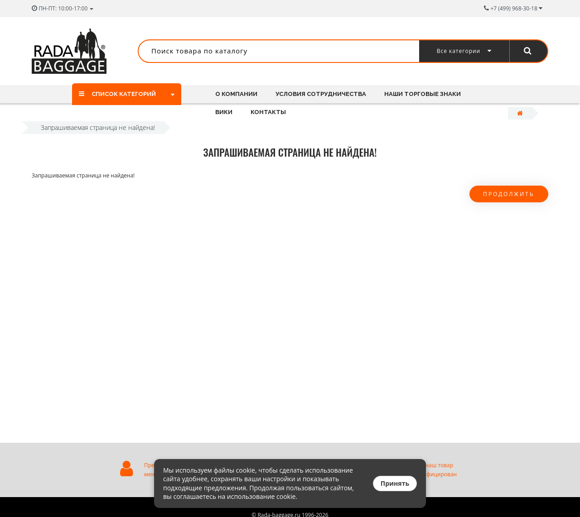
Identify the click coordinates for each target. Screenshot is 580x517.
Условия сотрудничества (322, 94)
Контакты (269, 112)
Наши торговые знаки (425, 94)
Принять (395, 483)
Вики (223, 112)
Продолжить (509, 194)
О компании (236, 94)
